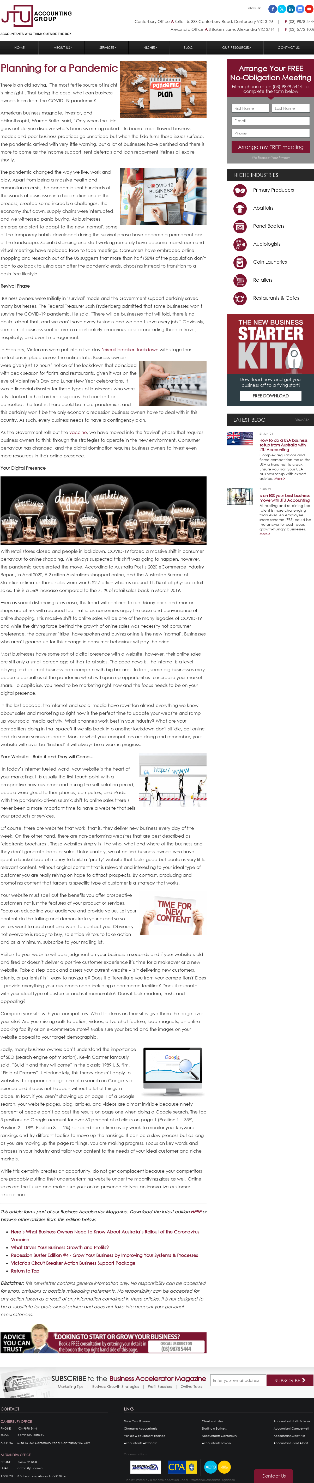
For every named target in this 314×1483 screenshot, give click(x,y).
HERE (196, 1211)
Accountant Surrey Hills (289, 1436)
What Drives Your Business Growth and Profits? (60, 1247)
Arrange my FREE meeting (271, 147)
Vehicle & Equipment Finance (144, 1436)
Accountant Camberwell (291, 1428)
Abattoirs (263, 208)
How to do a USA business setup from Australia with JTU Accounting (283, 445)
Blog (188, 47)
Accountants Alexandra (141, 1443)
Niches (149, 47)
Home (19, 47)
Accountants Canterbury (219, 1436)
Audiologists (266, 244)
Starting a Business (214, 1428)
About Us (62, 47)
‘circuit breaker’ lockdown (130, 349)
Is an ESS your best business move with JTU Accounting (284, 498)
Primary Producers (273, 190)
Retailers (262, 280)
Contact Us (289, 47)
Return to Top (25, 1271)
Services (106, 47)
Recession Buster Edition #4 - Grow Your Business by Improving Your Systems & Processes (104, 1255)
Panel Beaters (268, 226)
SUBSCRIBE (290, 1380)
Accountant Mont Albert (291, 1443)
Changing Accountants (140, 1428)
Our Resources (236, 47)
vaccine (78, 432)
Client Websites (212, 1421)
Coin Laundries (270, 262)
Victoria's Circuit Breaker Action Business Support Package (73, 1263)
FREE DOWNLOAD (271, 395)
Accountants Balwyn (216, 1443)
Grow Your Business (137, 1421)
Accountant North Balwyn (292, 1421)
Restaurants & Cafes (276, 298)
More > (279, 478)
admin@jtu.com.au (30, 1435)
